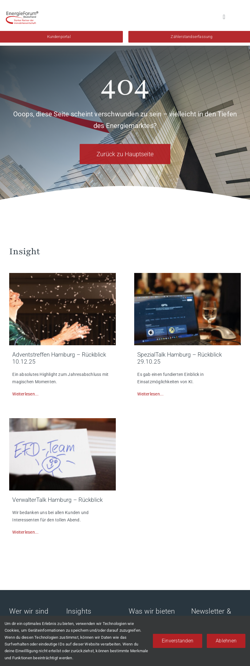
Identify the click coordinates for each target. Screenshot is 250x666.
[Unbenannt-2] (187, 275)
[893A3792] (62, 420)
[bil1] (62, 275)
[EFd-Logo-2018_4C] (22, 13)
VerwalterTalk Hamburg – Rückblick (57, 500)
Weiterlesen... (25, 394)
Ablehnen (226, 641)
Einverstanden (177, 641)
